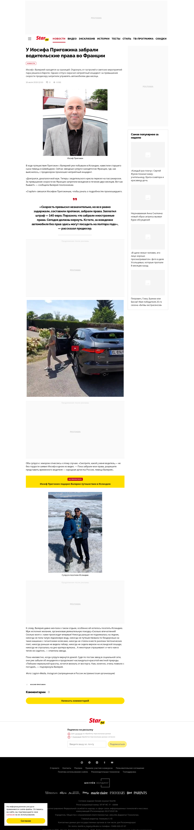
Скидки (161, 38)
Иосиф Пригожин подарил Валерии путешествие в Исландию (75, 483)
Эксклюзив (87, 38)
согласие (10, 814)
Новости (59, 38)
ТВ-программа (143, 38)
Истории (103, 38)
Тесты (116, 38)
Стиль (127, 38)
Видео (72, 38)
